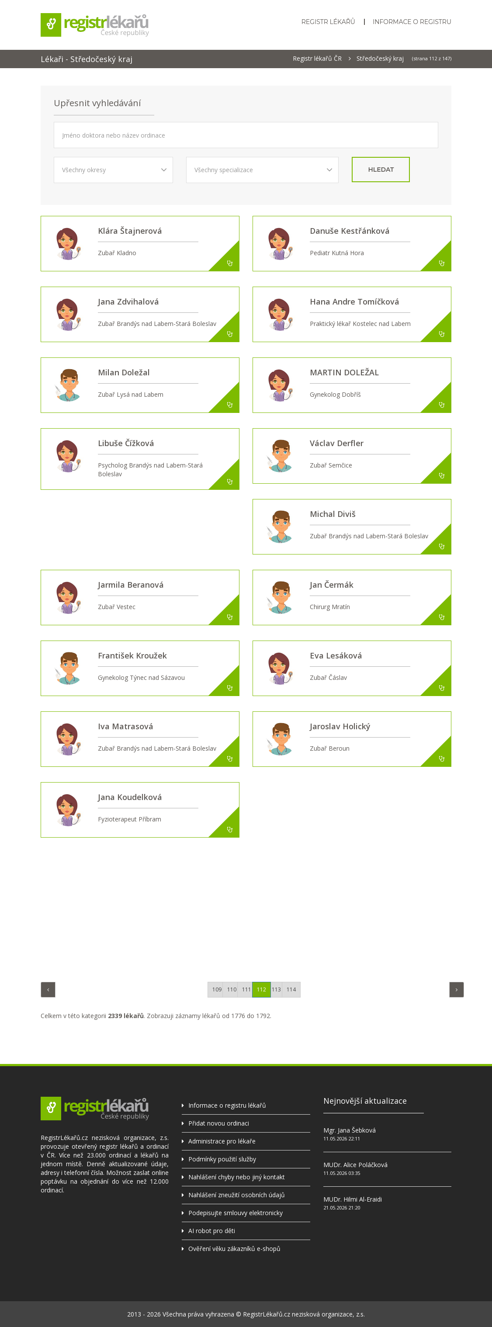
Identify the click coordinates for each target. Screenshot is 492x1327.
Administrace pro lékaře (222, 1141)
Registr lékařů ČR (317, 58)
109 (217, 989)
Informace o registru (412, 22)
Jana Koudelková (130, 797)
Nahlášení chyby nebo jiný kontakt (236, 1177)
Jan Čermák (331, 584)
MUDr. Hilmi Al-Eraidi (352, 1199)
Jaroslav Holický (340, 726)
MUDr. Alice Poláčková (355, 1164)
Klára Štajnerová (130, 230)
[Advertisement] (252, 907)
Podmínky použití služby (222, 1159)
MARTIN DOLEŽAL (344, 372)
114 (291, 989)
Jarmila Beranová (131, 584)
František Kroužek (132, 655)
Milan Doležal (124, 372)
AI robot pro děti (211, 1231)
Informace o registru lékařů (227, 1105)
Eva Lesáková (336, 655)
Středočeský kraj (380, 58)
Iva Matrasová (125, 726)
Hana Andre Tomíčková (354, 301)
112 (261, 989)
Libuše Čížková (126, 443)
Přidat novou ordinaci (218, 1123)
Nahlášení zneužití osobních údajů (236, 1195)
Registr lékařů (328, 22)
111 (246, 989)
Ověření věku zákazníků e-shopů (234, 1248)
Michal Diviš (333, 514)
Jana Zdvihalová (128, 301)
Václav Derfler (337, 443)
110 (231, 989)
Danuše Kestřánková (350, 230)
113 (276, 989)
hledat (381, 169)
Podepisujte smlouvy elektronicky (235, 1213)
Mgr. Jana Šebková (349, 1130)
